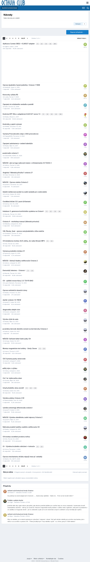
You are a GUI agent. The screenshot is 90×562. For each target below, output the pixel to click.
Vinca (6, 445)
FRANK (7, 125)
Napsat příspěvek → (77, 32)
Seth (6, 106)
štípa (11, 512)
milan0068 (8, 154)
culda (6, 96)
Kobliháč (7, 87)
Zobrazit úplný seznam (80, 468)
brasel (7, 309)
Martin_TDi (8, 455)
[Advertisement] (45, 66)
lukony (7, 203)
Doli (6, 242)
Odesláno (23, 489)
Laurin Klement (9, 280)
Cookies (60, 555)
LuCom (7, 193)
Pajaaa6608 (8, 135)
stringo (7, 339)
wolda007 (8, 232)
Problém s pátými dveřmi (15, 496)
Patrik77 (12, 489)
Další (23, 38)
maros (7, 348)
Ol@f (11, 498)
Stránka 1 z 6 (36, 38)
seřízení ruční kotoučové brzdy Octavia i (20, 487)
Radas (7, 116)
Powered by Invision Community (45, 559)
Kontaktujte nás (51, 555)
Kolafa (7, 387)
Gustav (7, 377)
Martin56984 (9, 397)
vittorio (7, 164)
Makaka (7, 222)
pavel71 (7, 183)
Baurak (7, 213)
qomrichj (7, 251)
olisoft (7, 358)
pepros (7, 329)
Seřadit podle (81, 38)
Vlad (6, 174)
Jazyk (29, 555)
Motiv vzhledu (39, 555)
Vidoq (6, 368)
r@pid (7, 46)
